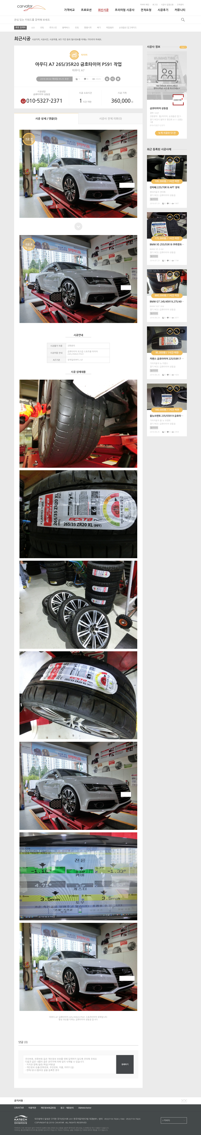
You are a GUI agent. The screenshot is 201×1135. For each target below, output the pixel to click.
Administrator (84, 1108)
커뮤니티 (180, 10)
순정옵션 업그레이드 (128, 28)
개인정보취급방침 (48, 1108)
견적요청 (146, 10)
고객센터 (180, 5)
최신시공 (103, 10)
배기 (99, 28)
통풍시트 (88, 28)
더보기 (183, 47)
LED (33, 28)
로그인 (155, 5)
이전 (182, 1100)
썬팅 (42, 28)
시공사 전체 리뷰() (110, 118)
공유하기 (112, 79)
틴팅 (77, 28)
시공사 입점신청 (167, 5)
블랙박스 (66, 28)
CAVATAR (19, 1108)
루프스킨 (53, 28)
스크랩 (107, 79)
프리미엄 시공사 (124, 10)
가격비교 (69, 10)
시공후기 (163, 10)
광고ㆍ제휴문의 (67, 1108)
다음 (185, 1100)
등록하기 (125, 1064)
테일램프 (110, 28)
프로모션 (86, 10)
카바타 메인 (144, 5)
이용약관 (32, 1108)
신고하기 (118, 79)
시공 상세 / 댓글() (46, 118)
